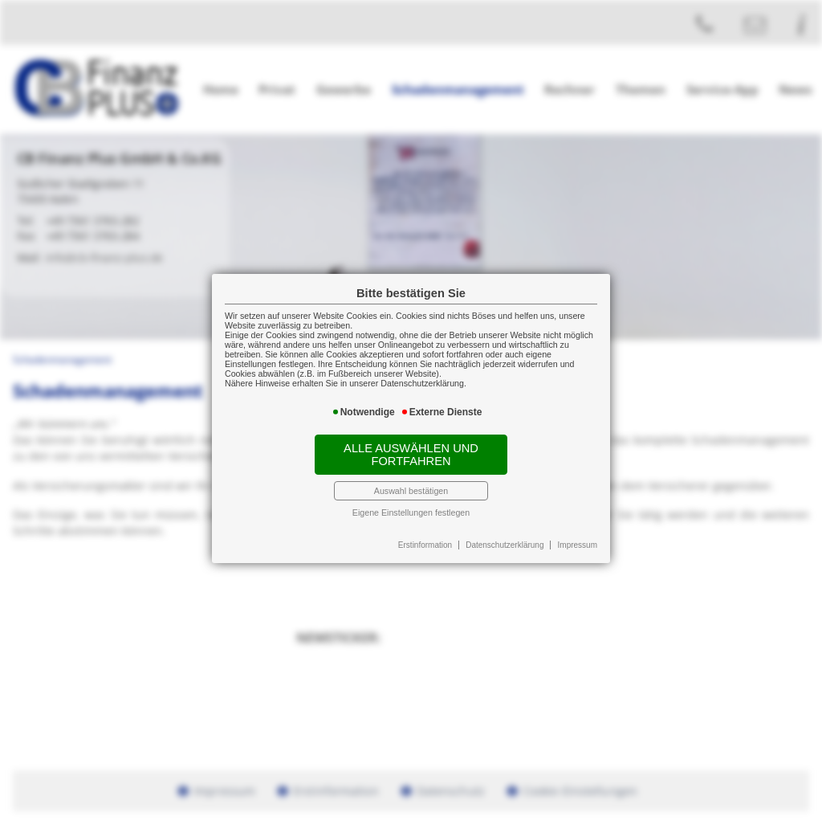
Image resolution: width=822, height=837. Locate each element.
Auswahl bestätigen (411, 491)
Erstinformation (425, 545)
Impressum (577, 545)
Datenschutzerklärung (504, 545)
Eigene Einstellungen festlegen (411, 512)
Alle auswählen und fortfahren (411, 454)
